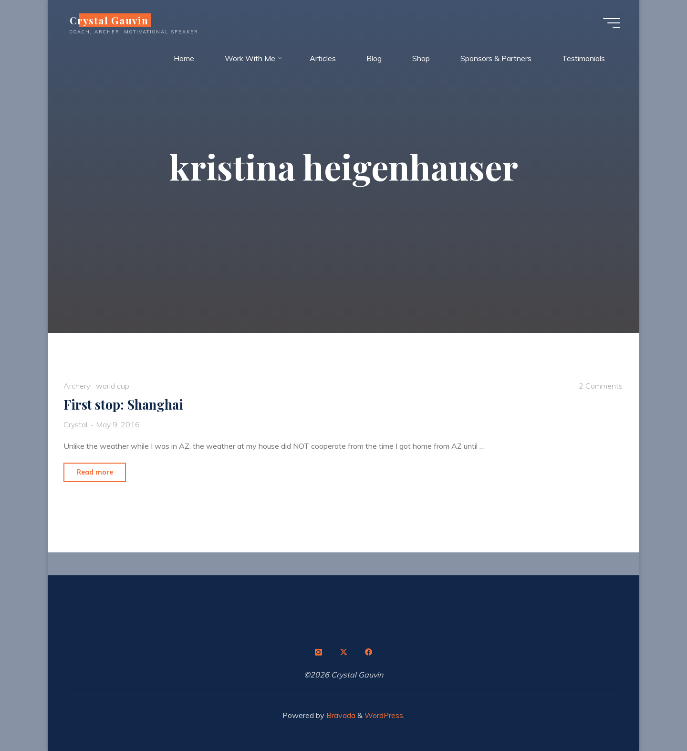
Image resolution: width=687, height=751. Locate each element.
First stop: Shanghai (123, 404)
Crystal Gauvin (109, 20)
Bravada (339, 715)
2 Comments (601, 386)
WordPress (383, 715)
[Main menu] (611, 23)
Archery (76, 386)
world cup (112, 386)
